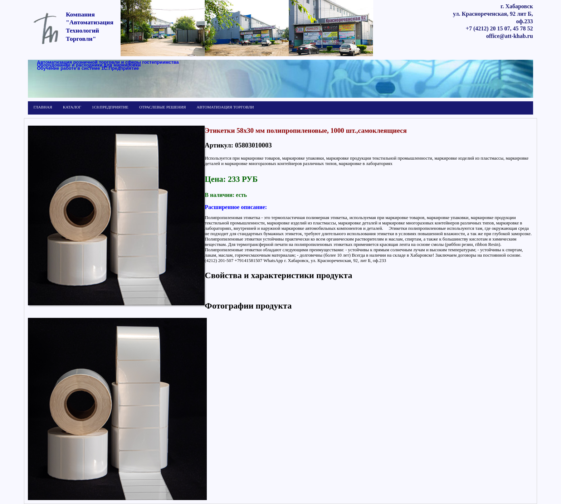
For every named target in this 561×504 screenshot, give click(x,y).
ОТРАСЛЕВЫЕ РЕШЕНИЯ (162, 107)
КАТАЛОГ (72, 107)
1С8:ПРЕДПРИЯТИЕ (110, 107)
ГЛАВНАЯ (42, 107)
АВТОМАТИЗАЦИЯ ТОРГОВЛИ (225, 107)
